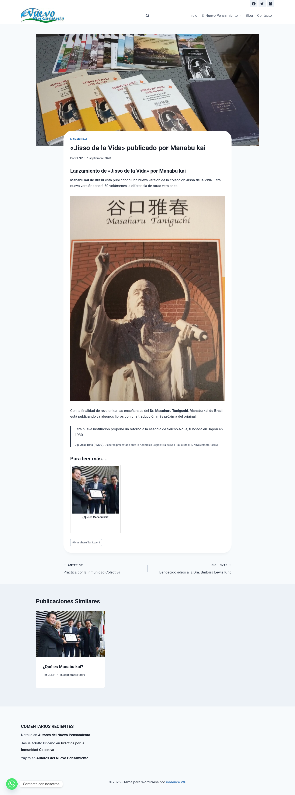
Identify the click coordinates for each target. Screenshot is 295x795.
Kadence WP (176, 782)
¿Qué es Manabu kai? (63, 666)
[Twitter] (262, 3)
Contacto (264, 15)
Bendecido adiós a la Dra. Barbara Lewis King (191, 568)
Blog (249, 15)
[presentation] (70, 634)
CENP (79, 158)
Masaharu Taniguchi (86, 542)
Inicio (193, 15)
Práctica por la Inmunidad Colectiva (103, 568)
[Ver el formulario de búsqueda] (147, 15)
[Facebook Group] (270, 3)
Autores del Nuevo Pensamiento (64, 735)
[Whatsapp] (12, 784)
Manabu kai (78, 139)
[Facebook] (253, 3)
